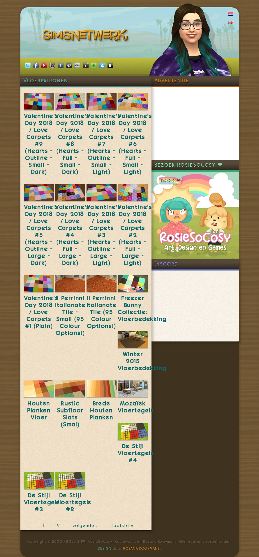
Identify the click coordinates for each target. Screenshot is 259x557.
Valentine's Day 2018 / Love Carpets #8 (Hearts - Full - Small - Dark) (72, 144)
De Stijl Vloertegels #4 (136, 453)
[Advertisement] (195, 123)
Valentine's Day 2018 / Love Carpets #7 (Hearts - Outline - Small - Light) (104, 144)
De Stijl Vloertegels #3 (42, 502)
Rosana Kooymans (141, 549)
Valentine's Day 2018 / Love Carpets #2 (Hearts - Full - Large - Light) (135, 235)
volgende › (86, 525)
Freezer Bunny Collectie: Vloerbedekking (142, 309)
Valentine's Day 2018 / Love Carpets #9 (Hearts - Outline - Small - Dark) (41, 144)
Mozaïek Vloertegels (136, 407)
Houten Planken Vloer (38, 410)
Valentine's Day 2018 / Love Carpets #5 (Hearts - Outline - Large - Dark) (41, 235)
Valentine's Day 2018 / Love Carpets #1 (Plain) (41, 312)
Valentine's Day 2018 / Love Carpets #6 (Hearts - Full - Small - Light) (135, 144)
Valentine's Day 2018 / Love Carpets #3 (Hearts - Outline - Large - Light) (104, 235)
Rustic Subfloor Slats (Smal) (70, 414)
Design (104, 549)
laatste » (123, 525)
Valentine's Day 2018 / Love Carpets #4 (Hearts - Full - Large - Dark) (72, 235)
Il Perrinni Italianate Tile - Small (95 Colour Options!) (70, 316)
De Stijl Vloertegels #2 (73, 502)
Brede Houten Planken (101, 410)
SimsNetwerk (86, 36)
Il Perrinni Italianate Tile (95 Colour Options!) (102, 312)
